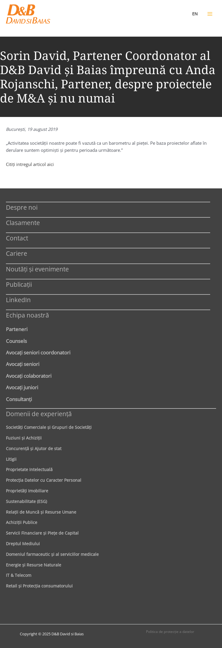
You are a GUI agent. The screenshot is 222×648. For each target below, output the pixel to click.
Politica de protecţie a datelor (170, 631)
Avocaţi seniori (22, 364)
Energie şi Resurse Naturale (33, 565)
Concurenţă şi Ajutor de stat (33, 448)
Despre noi (22, 207)
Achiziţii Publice (21, 522)
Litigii (11, 459)
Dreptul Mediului (23, 543)
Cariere (16, 253)
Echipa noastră (27, 315)
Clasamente (23, 223)
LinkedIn (18, 300)
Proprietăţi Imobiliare (27, 491)
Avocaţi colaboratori (28, 375)
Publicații (19, 284)
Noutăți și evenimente (37, 269)
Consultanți (19, 399)
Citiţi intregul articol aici (30, 164)
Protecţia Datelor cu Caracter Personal (43, 480)
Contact (17, 238)
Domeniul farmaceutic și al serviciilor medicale (52, 554)
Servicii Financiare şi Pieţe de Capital (42, 533)
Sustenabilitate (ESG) (26, 501)
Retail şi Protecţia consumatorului (39, 586)
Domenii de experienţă (39, 414)
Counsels (16, 341)
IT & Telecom (18, 575)
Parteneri (16, 329)
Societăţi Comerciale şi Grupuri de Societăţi (49, 427)
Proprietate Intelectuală (29, 469)
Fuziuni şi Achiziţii (24, 438)
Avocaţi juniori (22, 387)
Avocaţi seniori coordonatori (38, 352)
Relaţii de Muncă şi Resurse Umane (41, 512)
